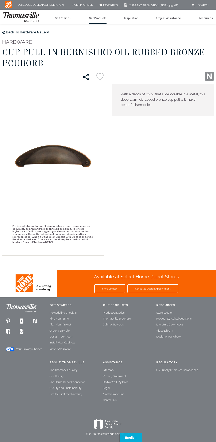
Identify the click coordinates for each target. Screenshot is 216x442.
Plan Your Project (60, 324)
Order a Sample (60, 330)
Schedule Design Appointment (152, 288)
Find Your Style (59, 318)
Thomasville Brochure (117, 318)
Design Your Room (61, 336)
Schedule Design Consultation (41, 5)
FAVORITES (108, 5)
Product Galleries (113, 312)
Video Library (164, 330)
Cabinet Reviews (113, 324)
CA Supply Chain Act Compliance (177, 370)
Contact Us (109, 400)
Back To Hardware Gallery (27, 32)
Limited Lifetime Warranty (66, 394)
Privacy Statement (114, 376)
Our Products (98, 18)
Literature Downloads (169, 324)
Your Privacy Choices (24, 349)
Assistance (112, 362)
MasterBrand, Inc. (114, 394)
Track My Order (81, 5)
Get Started (63, 18)
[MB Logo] (8, 7)
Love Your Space (60, 348)
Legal (106, 388)
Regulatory (167, 362)
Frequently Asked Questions (174, 318)
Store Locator (109, 288)
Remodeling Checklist (63, 312)
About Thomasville (67, 362)
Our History (57, 376)
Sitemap (108, 370)
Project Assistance (168, 18)
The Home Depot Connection (67, 382)
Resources (205, 18)
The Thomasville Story (63, 370)
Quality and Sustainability (65, 388)
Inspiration (131, 18)
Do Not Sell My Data (115, 382)
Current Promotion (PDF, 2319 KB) (150, 5)
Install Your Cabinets (62, 342)
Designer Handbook (168, 336)
